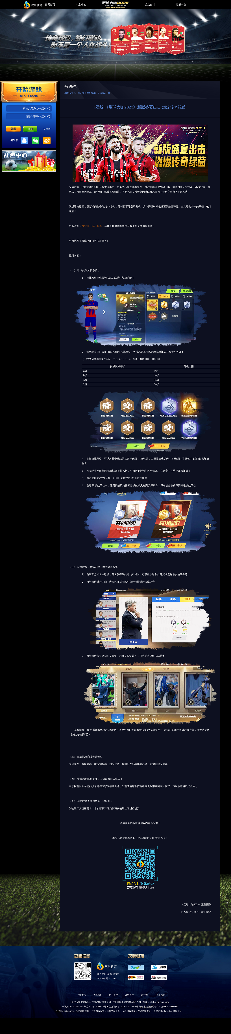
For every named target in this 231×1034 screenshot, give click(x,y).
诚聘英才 (129, 995)
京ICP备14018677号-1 (97, 1006)
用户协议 (82, 995)
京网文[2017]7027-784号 (74, 1006)
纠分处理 (113, 995)
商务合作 (160, 995)
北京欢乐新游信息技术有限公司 (96, 1002)
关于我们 (145, 995)
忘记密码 (47, 129)
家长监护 (97, 995)
